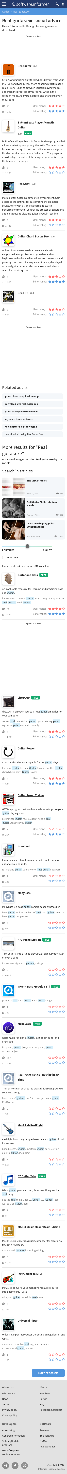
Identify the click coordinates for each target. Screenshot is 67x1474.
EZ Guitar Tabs (27, 1176)
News (5, 1398)
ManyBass (24, 893)
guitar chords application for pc (22, 396)
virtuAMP (24, 697)
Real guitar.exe (21, 11)
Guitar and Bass (28, 575)
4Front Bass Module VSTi (34, 986)
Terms (5, 1404)
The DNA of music (37, 480)
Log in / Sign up (63, 4)
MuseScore (25, 1024)
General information (13, 1435)
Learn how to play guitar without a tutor (40, 525)
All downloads (47, 1446)
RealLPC (23, 293)
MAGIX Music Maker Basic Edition (39, 1227)
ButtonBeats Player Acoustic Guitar (36, 125)
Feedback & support (51, 1409)
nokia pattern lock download (21, 426)
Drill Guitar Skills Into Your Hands (42, 503)
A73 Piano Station (29, 940)
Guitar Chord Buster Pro (33, 236)
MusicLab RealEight (30, 1125)
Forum (43, 1398)
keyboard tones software (19, 419)
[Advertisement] (33, 45)
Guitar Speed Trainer (31, 795)
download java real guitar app (21, 403)
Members (45, 1393)
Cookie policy (9, 1415)
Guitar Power (26, 748)
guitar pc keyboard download (21, 411)
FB (15, 1465)
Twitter (24, 1465)
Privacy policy (9, 1409)
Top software (47, 1435)
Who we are (8, 1393)
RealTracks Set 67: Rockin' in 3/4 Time (39, 1077)
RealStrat (24, 184)
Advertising (8, 1430)
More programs (48, 1373)
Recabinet (24, 846)
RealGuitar (24, 66)
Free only (12, 557)
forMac (44, 1441)
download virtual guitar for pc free (24, 434)
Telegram (5, 1465)
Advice (5, 11)
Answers (44, 1430)
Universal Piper (27, 1320)
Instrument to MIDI (30, 1274)
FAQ (42, 1404)
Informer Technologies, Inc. (51, 1468)
